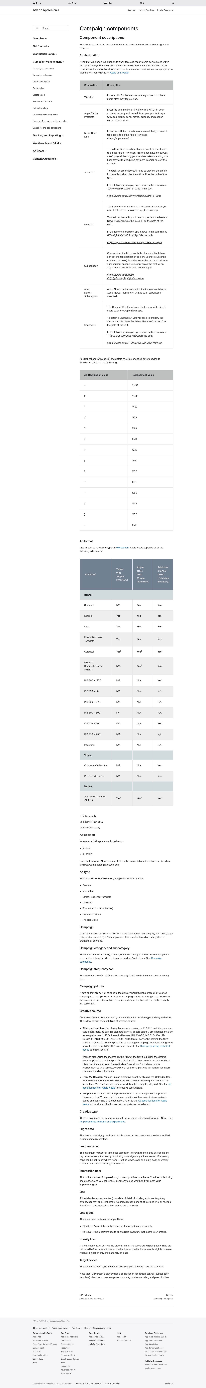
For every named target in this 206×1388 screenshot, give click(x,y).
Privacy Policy (82, 1383)
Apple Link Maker (119, 72)
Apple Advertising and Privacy (45, 1344)
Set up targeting (40, 108)
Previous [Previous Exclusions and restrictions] (85, 1295)
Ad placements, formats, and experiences (102, 1121)
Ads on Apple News (46, 10)
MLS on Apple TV (124, 1341)
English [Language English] (169, 1383)
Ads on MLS (121, 1337)
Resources (65, 1348)
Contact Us (65, 1366)
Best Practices (67, 1352)
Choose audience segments (45, 115)
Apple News (108, 3)
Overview (131, 10)
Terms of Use (96, 1383)
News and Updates (40, 1355)
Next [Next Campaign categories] (169, 1295)
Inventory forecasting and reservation (50, 121)
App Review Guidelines (154, 1348)
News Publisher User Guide (156, 1365)
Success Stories (67, 1344)
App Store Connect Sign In (155, 1337)
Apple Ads (37, 1337)
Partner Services (68, 1355)
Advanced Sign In (68, 1370)
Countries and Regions (70, 1359)
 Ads (37, 3)
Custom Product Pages (154, 1355)
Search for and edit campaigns (47, 128)
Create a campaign (41, 82)
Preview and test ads (42, 101)
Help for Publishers (146, 10)
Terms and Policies (40, 1341)
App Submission (151, 1344)
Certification (66, 1341)
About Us (36, 1352)
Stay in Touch (38, 1359)
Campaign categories (42, 75)
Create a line (38, 88)
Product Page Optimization (156, 1352)
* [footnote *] (96, 821)
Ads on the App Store (69, 1337)
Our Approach (38, 1348)
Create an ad (39, 95)
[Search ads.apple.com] (173, 3)
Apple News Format (153, 1368)
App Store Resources (153, 1341)
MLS (142, 3)
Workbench (122, 547)
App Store (72, 3)
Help (35, 1363)
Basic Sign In (66, 1374)
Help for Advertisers (165, 10)
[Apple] (34, 1327)
